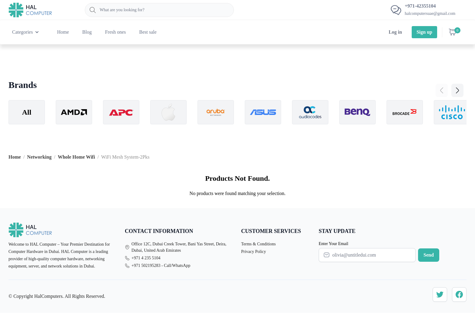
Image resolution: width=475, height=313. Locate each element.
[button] (457, 90)
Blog (87, 32)
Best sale (148, 32)
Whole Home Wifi (76, 157)
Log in (395, 32)
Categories (26, 32)
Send (429, 254)
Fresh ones (115, 32)
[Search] (159, 10)
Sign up (424, 32)
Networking (39, 157)
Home (63, 32)
